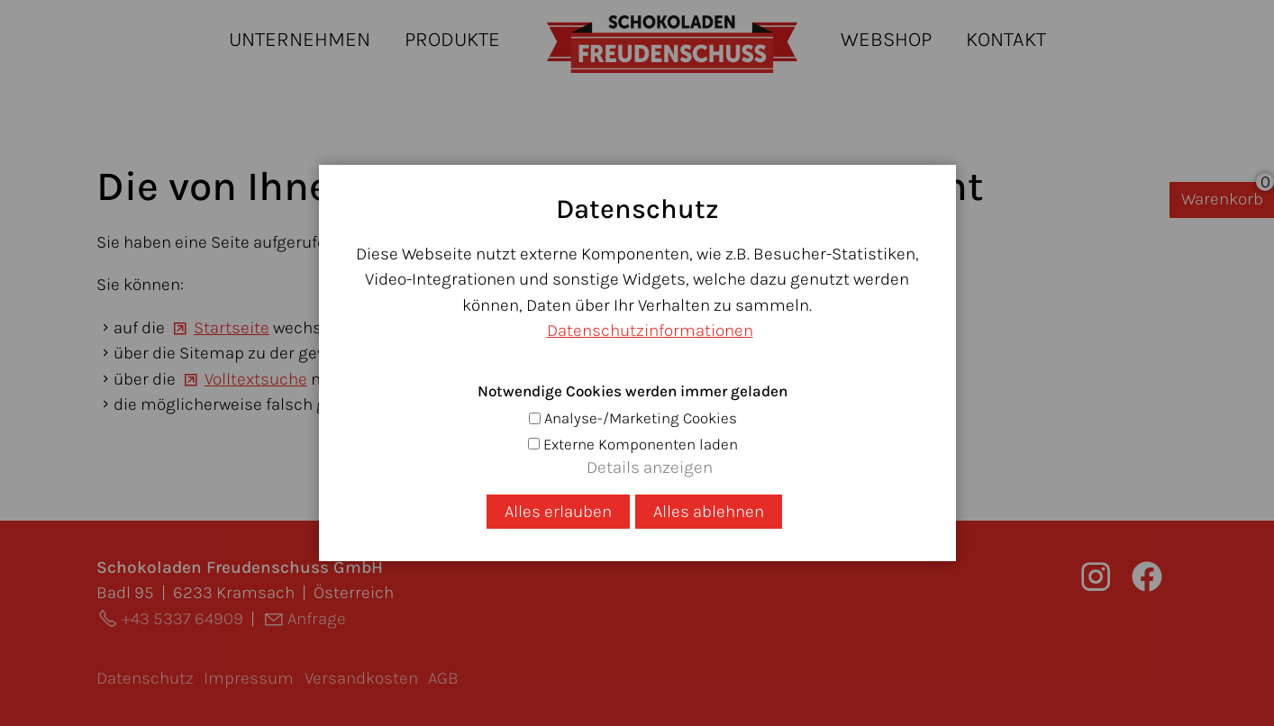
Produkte (452, 39)
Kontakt (1006, 39)
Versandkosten (361, 678)
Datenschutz (145, 678)
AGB (443, 678)
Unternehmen (299, 39)
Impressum (249, 678)
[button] (1147, 576)
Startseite (231, 328)
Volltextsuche (256, 379)
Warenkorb (1222, 199)
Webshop (886, 39)
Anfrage (316, 619)
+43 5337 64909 (182, 619)
